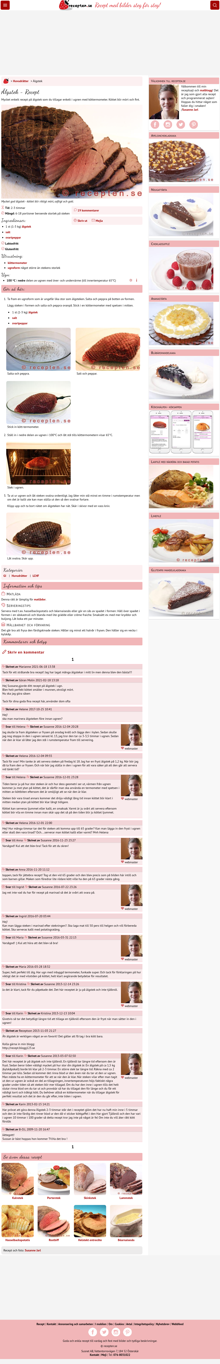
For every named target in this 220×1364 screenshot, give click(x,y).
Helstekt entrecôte (90, 1223)
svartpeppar (13, 237)
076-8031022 (121, 1355)
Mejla (99, 221)
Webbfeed (177, 1324)
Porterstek (54, 1181)
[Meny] (5, 5)
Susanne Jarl (33, 1250)
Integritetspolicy (144, 1324)
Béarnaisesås (126, 1223)
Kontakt (51, 1324)
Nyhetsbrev (163, 1324)
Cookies (119, 1324)
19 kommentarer (88, 210)
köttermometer (17, 263)
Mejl (103, 1355)
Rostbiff (54, 1223)
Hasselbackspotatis (18, 1223)
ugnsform (14, 268)
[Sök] (214, 5)
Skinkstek (90, 1181)
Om (110, 1324)
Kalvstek (18, 1181)
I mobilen (100, 1324)
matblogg (206, 90)
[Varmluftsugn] (136, 280)
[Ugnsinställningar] (131, 280)
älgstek (26, 226)
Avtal (129, 1324)
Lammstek (126, 1181)
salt (8, 232)
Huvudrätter (21, 81)
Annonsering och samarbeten (75, 1324)
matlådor (40, 599)
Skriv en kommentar (23, 652)
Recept (40, 1324)
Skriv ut (82, 221)
